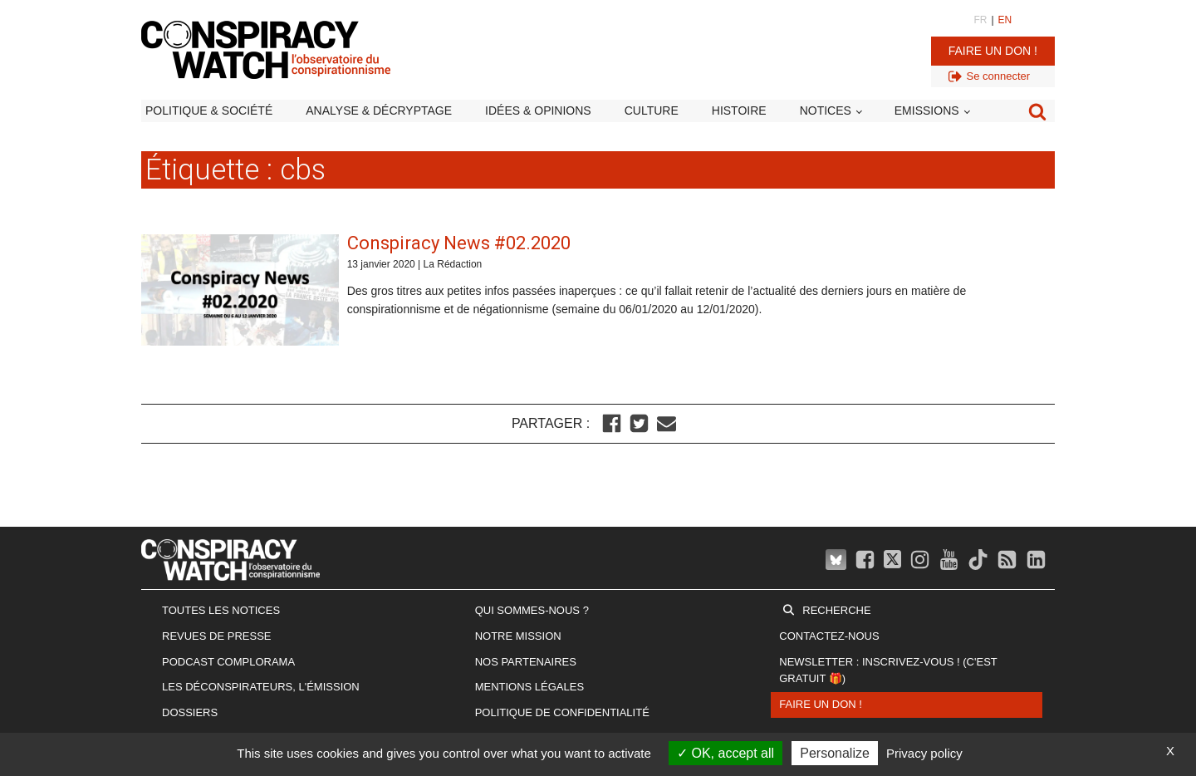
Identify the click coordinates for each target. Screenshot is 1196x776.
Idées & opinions (538, 110)
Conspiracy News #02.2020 (459, 243)
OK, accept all (725, 753)
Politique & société (208, 110)
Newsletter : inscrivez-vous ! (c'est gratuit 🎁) (888, 670)
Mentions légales (529, 686)
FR (980, 20)
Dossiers (190, 712)
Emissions (927, 110)
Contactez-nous (829, 636)
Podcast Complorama (228, 662)
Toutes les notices (221, 610)
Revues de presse (217, 636)
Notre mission (518, 636)
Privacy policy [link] (924, 753)
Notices (825, 110)
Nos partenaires (525, 662)
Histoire (739, 110)
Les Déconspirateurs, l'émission (261, 686)
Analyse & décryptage (379, 110)
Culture (652, 110)
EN (1005, 20)
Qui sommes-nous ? (532, 610)
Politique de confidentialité (562, 712)
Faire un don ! (992, 50)
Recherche (836, 610)
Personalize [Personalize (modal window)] (835, 753)
